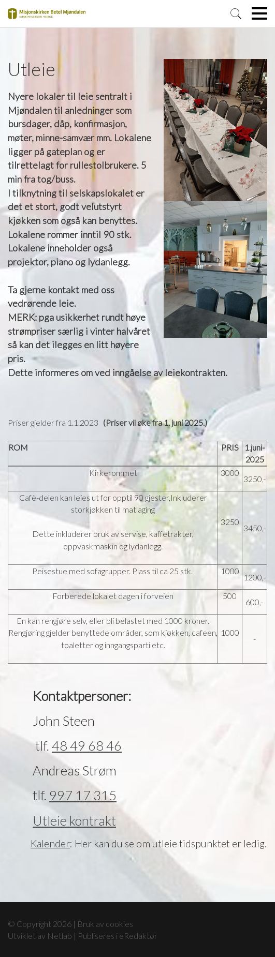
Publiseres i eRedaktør (117, 935)
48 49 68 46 (87, 745)
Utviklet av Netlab (40, 935)
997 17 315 (83, 795)
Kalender (50, 843)
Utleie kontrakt (74, 820)
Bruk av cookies (105, 924)
